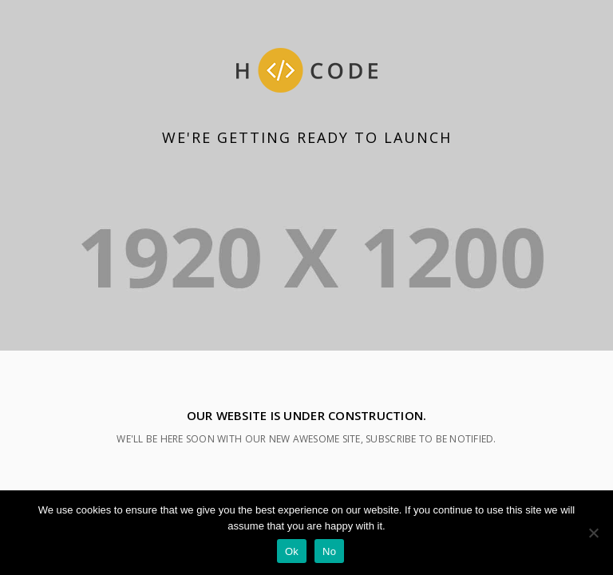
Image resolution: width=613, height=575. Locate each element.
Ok (292, 551)
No (329, 551)
